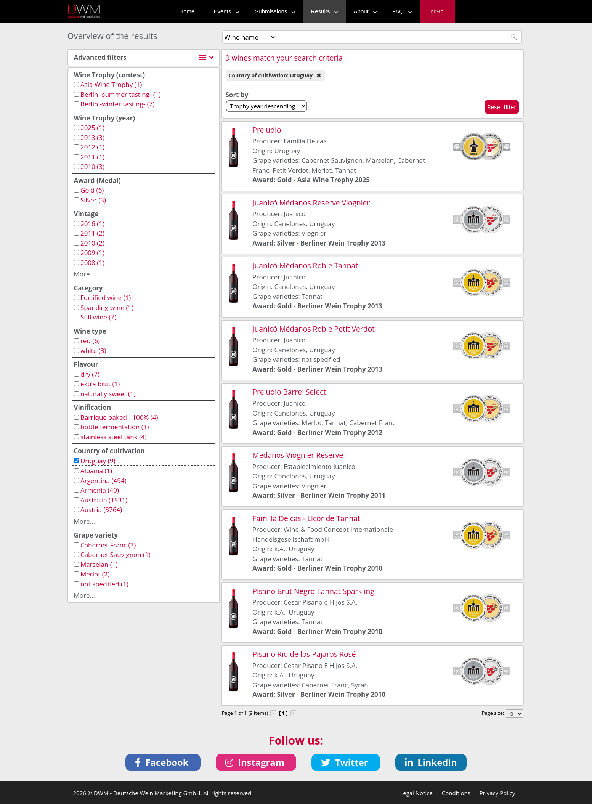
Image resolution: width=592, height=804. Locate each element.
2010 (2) (92, 243)
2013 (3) (92, 137)
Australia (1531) (103, 500)
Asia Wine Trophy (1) (111, 84)
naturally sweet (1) (108, 393)
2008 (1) (92, 262)
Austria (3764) (101, 509)
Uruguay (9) (98, 460)
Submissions (273, 11)
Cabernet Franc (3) (108, 545)
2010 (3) (92, 166)
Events (224, 11)
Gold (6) (92, 190)
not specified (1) (104, 583)
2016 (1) (92, 223)
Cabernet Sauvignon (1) (115, 554)
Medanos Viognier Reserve (297, 455)
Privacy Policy (497, 793)
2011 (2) (92, 233)
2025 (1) (92, 127)
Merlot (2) (95, 574)
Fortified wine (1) (105, 297)
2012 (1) (92, 147)
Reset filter (502, 107)
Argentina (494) (103, 480)
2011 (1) (92, 156)
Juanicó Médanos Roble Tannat (305, 265)
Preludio (266, 130)
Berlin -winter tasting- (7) (117, 103)
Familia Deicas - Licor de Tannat (306, 518)
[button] (163, 762)
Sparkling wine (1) (106, 307)
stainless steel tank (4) (113, 436)
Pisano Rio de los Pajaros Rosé (304, 654)
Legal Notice (416, 793)
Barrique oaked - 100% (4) (119, 417)
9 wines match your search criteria (284, 58)
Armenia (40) (99, 490)
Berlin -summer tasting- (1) (120, 94)
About (363, 11)
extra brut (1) (100, 383)
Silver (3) (93, 200)
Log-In (435, 11)
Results (322, 11)
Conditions (456, 793)
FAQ (400, 11)
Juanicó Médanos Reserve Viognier (311, 202)
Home (186, 11)
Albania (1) (96, 470)
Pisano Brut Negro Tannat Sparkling (313, 591)
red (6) (90, 340)
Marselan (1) (99, 564)
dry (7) (89, 374)
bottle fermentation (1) (114, 426)
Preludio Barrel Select (289, 392)
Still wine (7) (98, 317)
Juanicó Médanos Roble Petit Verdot (313, 329)
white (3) (93, 350)
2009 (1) (92, 252)
